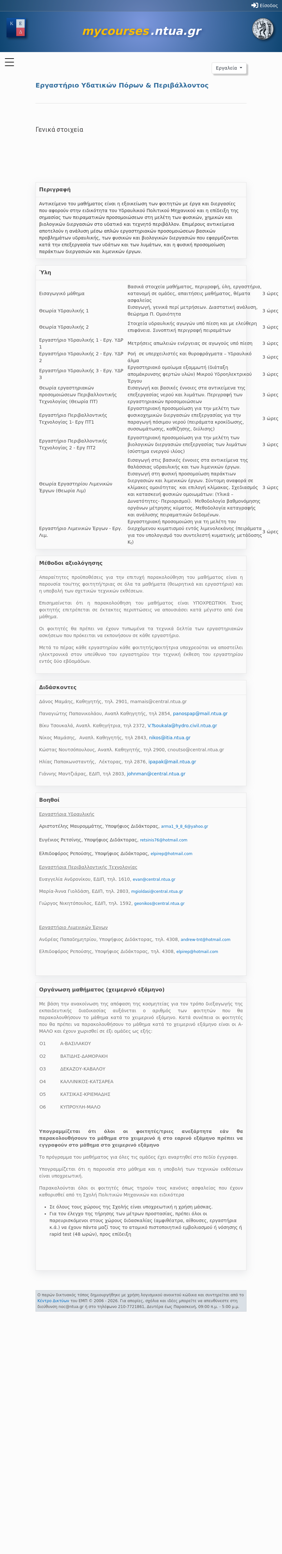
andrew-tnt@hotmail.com (206, 939)
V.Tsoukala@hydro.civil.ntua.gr (182, 725)
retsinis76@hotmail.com (164, 840)
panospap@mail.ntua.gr (200, 713)
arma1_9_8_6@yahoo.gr (184, 826)
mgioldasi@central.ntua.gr (157, 891)
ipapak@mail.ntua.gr (172, 761)
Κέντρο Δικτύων (53, 1301)
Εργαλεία (227, 68)
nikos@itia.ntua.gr (169, 737)
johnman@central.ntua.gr (156, 773)
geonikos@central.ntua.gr (159, 903)
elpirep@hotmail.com (171, 854)
